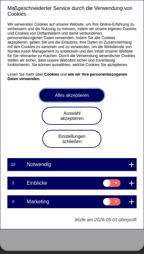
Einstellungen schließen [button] (71, 139)
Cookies (51, 74)
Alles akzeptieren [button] (72, 95)
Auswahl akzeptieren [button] (71, 116)
